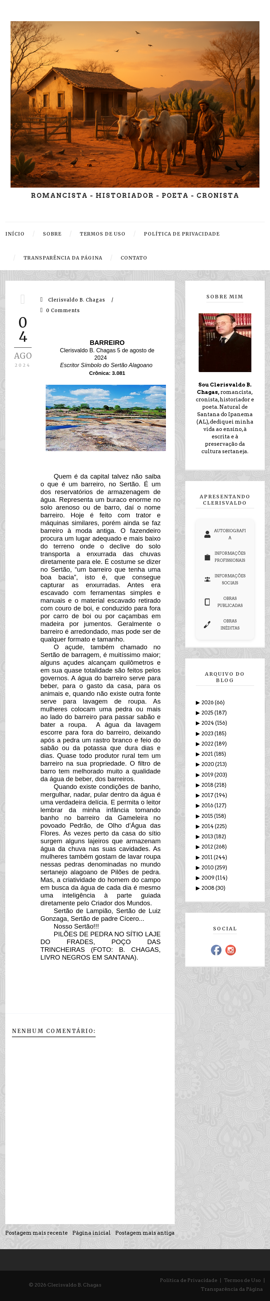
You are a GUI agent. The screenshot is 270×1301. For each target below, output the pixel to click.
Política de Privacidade (188, 1280)
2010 (208, 867)
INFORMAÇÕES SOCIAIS (224, 579)
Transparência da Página (232, 1289)
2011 (207, 857)
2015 (207, 816)
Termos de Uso (242, 1280)
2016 (207, 805)
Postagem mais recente (36, 1233)
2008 (208, 888)
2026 (208, 702)
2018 (207, 785)
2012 (207, 847)
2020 (208, 764)
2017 (207, 795)
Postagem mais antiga (145, 1233)
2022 (207, 744)
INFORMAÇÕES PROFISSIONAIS (224, 557)
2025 (207, 713)
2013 (207, 836)
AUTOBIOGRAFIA (225, 534)
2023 (207, 733)
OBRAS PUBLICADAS (223, 602)
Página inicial (91, 1233)
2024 (208, 723)
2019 (207, 775)
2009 (208, 878)
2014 (208, 826)
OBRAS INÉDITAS (221, 625)
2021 (207, 754)
